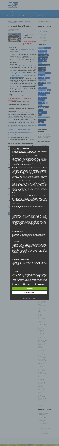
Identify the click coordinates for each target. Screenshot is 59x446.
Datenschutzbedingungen (29, 298)
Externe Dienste (40, 284)
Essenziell (15, 284)
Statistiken (27, 284)
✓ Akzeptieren (29, 288)
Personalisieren (29, 295)
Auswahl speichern (29, 292)
